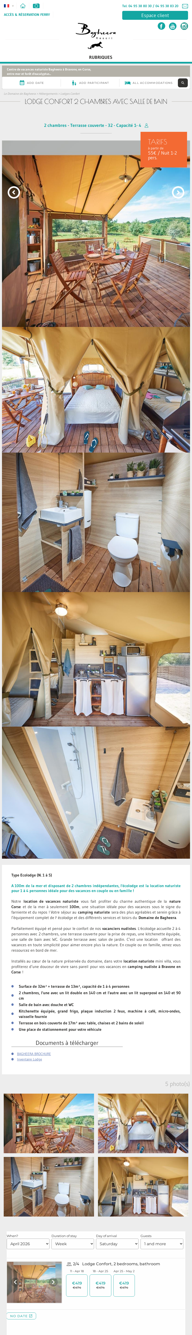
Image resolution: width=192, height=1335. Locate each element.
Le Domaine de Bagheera (20, 93)
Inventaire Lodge (29, 1059)
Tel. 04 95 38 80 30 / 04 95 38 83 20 (150, 6)
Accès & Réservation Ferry (27, 14)
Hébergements (48, 93)
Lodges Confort (69, 93)
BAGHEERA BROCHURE (34, 1054)
